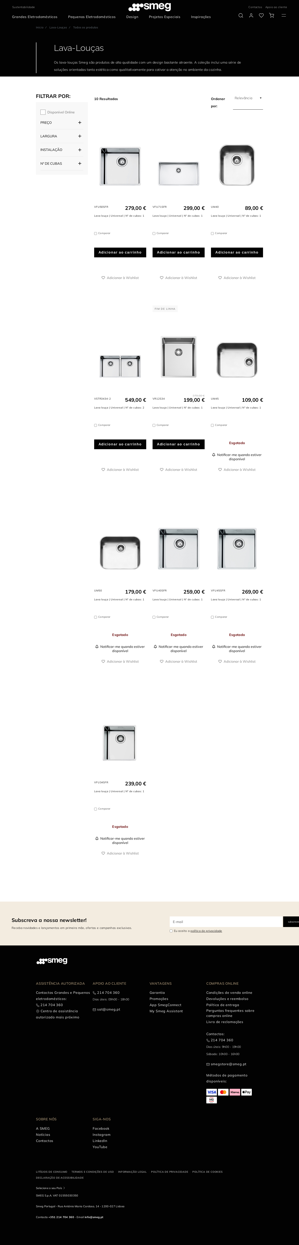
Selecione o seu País (49, 1188)
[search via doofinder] (241, 15)
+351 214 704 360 (61, 1217)
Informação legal (132, 1171)
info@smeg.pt (94, 1217)
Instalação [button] (51, 150)
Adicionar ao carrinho (120, 252)
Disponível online (61, 112)
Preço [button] (46, 122)
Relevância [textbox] (243, 98)
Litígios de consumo (51, 1171)
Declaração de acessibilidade (60, 1177)
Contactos (255, 7)
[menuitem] (36, 17)
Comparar (104, 233)
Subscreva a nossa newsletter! (49, 920)
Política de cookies (207, 1171)
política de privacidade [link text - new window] (206, 931)
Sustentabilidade (23, 7)
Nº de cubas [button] (51, 163)
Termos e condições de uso (93, 1171)
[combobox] (248, 98)
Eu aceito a (198, 931)
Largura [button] (48, 136)
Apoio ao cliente (276, 7)
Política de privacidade (169, 1171)
